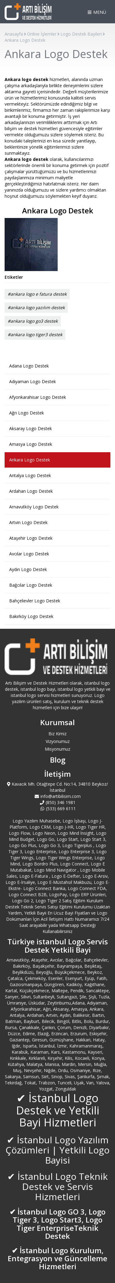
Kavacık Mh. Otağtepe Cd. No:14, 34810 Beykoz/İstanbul (57, 787)
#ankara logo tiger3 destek (35, 334)
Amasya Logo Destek (30, 444)
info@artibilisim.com (58, 796)
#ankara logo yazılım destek (36, 307)
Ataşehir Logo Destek (30, 538)
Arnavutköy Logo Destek (34, 507)
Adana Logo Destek (29, 366)
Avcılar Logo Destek (29, 554)
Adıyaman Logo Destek (32, 381)
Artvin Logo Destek (28, 522)
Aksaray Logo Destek (30, 428)
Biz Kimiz (57, 734)
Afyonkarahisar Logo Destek (37, 397)
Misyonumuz (57, 749)
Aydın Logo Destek (28, 569)
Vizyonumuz (58, 741)
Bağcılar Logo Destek (30, 585)
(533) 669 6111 (57, 808)
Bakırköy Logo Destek (31, 616)
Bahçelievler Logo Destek (34, 601)
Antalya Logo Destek (30, 475)
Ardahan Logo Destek (31, 491)
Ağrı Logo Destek (26, 413)
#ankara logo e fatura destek (37, 294)
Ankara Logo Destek (29, 460)
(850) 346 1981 (57, 802)
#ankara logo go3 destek (33, 321)
